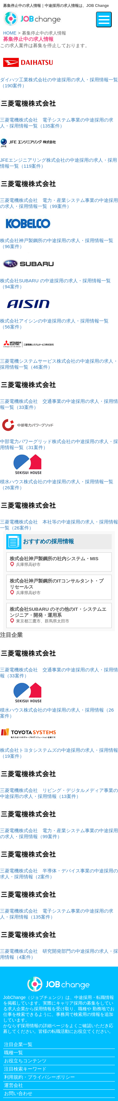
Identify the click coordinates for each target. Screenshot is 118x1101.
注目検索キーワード (25, 1068)
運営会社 (13, 1085)
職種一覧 (13, 1052)
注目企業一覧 (18, 1044)
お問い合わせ (18, 1093)
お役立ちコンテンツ (25, 1060)
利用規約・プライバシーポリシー (39, 1077)
